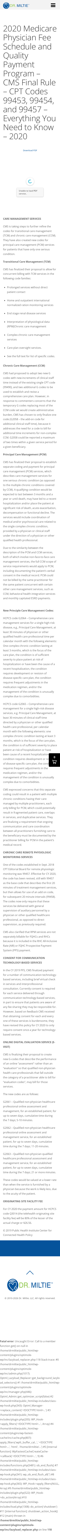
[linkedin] (36, 1308)
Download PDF (30, 150)
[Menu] (53, 5)
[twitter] (31, 1308)
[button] (54, 760)
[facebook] (26, 1308)
